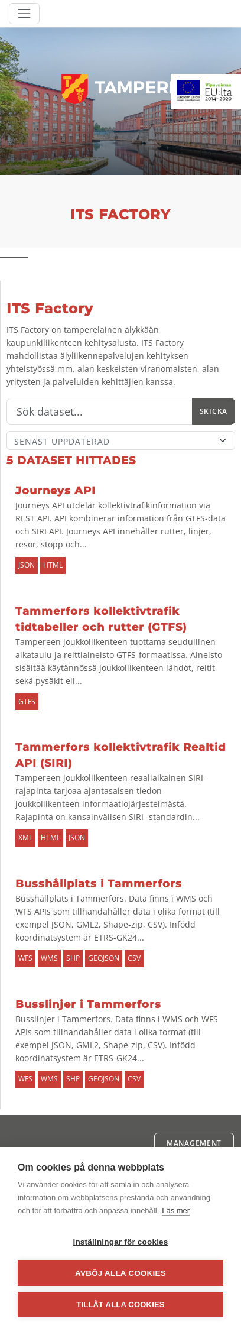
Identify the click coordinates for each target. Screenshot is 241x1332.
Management (194, 1143)
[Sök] (99, 411)
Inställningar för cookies (120, 1241)
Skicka (213, 411)
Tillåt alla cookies (120, 1304)
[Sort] (120, 440)
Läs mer (176, 1210)
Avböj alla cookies (120, 1273)
